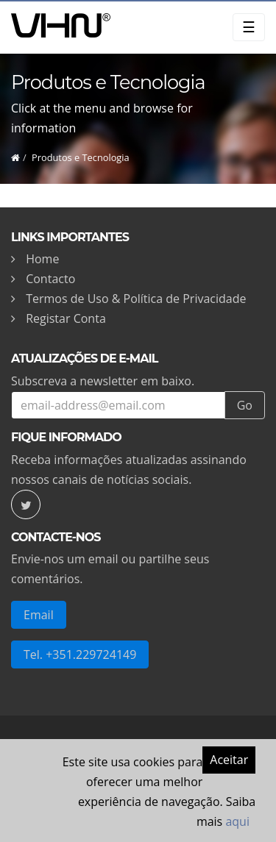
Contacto (50, 279)
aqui (237, 821)
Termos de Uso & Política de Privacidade (136, 298)
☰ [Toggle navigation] (248, 27)
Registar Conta (66, 318)
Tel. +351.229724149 (80, 654)
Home (42, 259)
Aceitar (229, 760)
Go (244, 405)
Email (39, 615)
